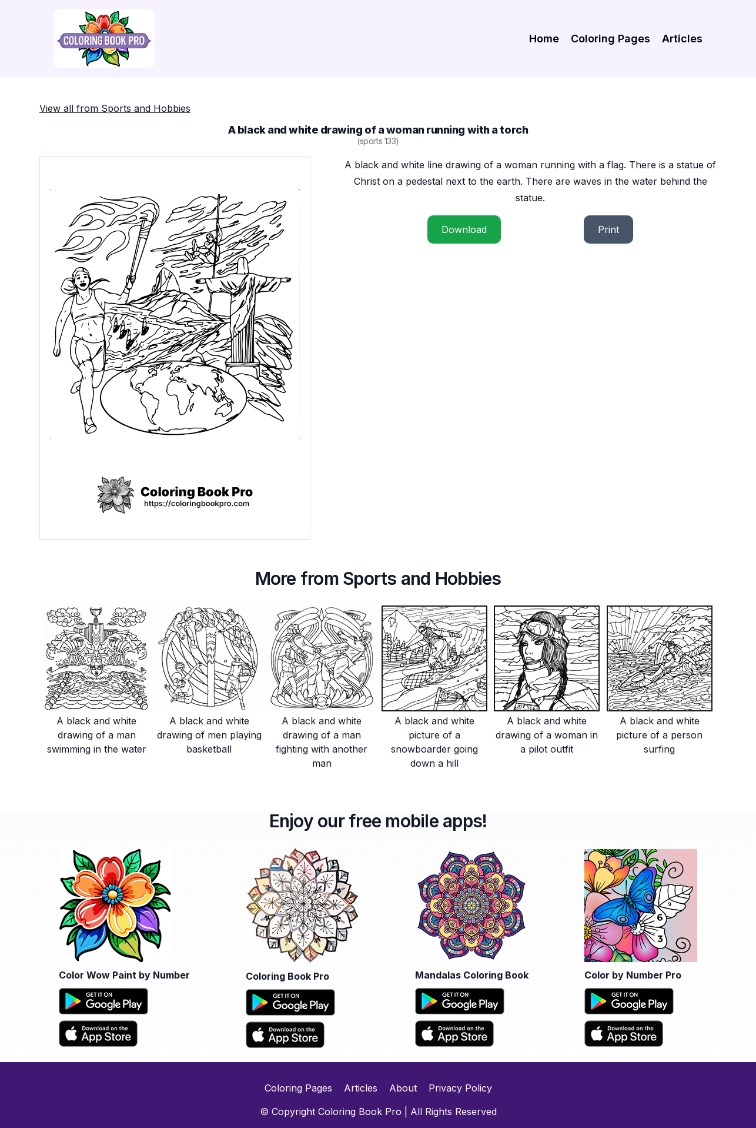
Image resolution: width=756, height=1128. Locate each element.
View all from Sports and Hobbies (114, 108)
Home (544, 38)
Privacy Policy (460, 1088)
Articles (682, 38)
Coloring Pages (610, 38)
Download (464, 229)
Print (608, 229)
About (403, 1088)
